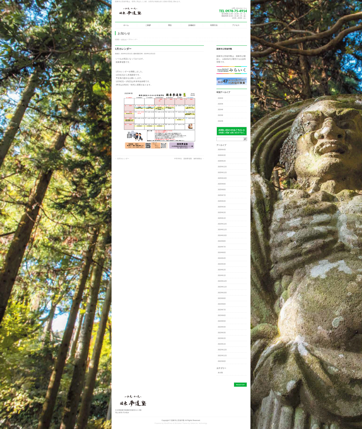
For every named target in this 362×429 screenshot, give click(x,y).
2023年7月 (222, 310)
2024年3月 (222, 264)
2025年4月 (222, 201)
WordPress (168, 423)
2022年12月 (222, 350)
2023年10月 (222, 293)
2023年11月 (222, 287)
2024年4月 (222, 258)
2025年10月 (222, 178)
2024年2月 (222, 270)
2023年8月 (222, 304)
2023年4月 (222, 327)
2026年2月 (222, 161)
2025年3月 (222, 207)
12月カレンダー (122, 159)
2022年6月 (222, 361)
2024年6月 (222, 252)
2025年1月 (222, 218)
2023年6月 (222, 315)
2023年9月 (222, 298)
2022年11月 (222, 356)
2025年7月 (222, 195)
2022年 (220, 121)
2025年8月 (222, 190)
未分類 (220, 373)
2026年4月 (222, 150)
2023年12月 (222, 281)
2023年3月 (222, 333)
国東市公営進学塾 (177, 420)
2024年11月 (222, 230)
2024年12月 (222, 224)
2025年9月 (222, 184)
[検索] (245, 139)
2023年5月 (222, 321)
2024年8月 (222, 241)
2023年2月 (222, 338)
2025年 (220, 104)
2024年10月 (222, 235)
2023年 (220, 115)
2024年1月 (222, 275)
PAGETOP (240, 385)
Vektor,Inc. (194, 423)
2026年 (220, 98)
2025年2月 (222, 212)
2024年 (220, 110)
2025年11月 (222, 172)
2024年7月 (222, 247)
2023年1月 (222, 344)
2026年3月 (222, 155)
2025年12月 (222, 167)
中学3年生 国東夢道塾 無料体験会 (189, 159)
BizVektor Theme (181, 423)
